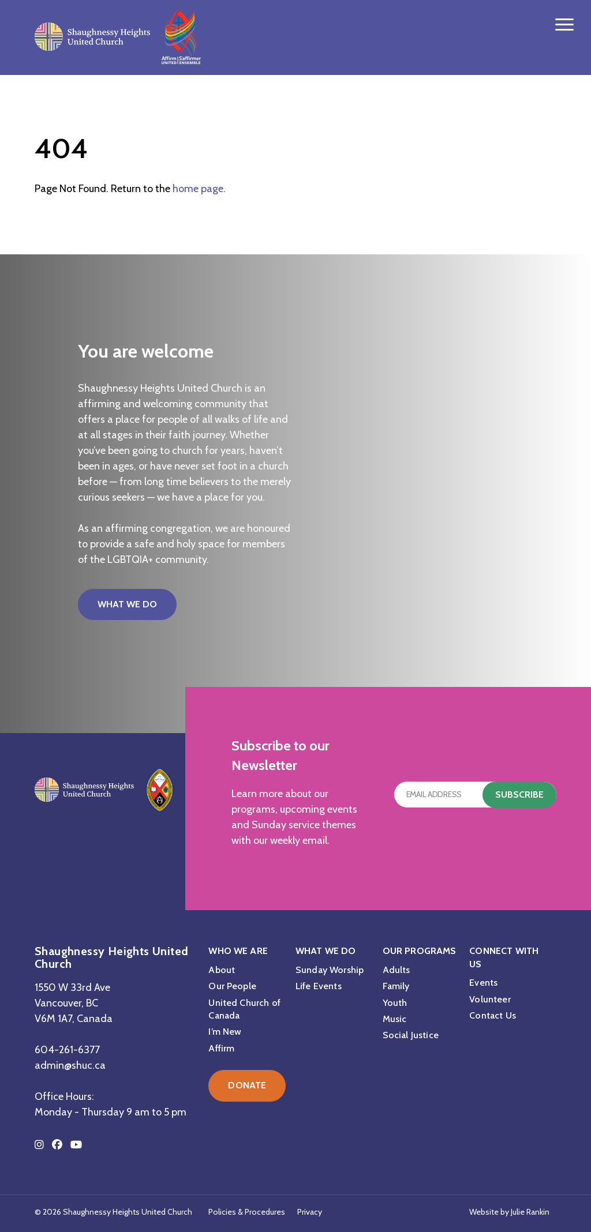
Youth (395, 1002)
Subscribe (519, 794)
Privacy (309, 1212)
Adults (396, 969)
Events (483, 982)
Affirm (221, 1048)
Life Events (319, 986)
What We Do (127, 604)
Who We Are (238, 950)
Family (396, 986)
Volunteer (489, 999)
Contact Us (492, 1015)
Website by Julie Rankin (509, 1212)
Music (395, 1018)
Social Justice (411, 1035)
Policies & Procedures (246, 1212)
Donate (247, 1085)
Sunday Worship (330, 969)
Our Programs (420, 950)
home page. (199, 188)
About (221, 969)
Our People (232, 986)
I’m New (224, 1031)
